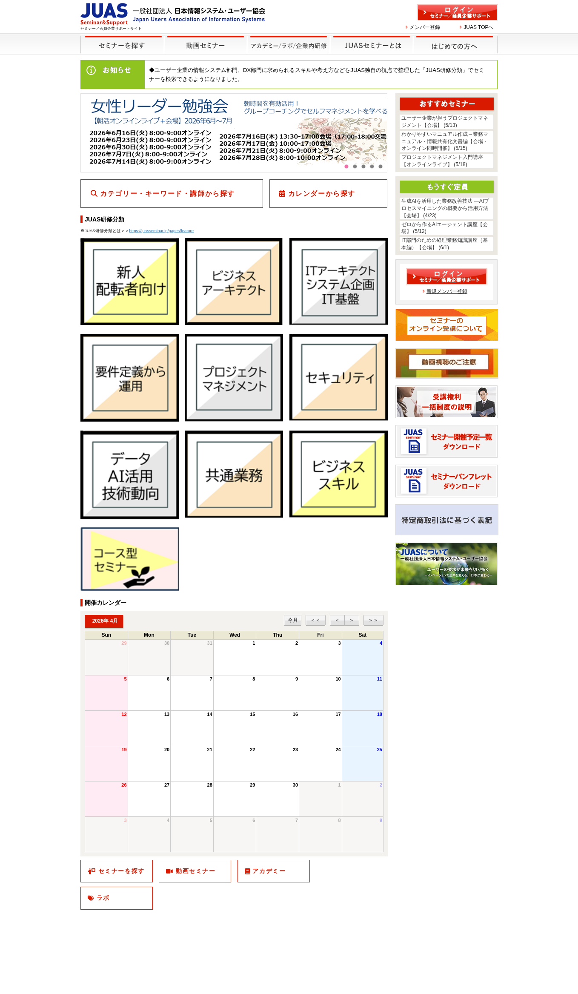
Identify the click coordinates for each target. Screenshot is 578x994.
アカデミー (269, 871)
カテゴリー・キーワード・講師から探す (167, 193)
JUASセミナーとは (370, 39)
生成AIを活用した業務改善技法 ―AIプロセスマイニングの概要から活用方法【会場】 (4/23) (445, 208)
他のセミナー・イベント (287, 39)
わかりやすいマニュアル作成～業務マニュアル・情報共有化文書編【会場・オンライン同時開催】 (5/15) (444, 141)
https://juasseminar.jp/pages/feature (161, 230)
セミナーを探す (120, 39)
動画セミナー (196, 871)
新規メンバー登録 (446, 291)
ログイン (457, 12)
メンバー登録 (424, 27)
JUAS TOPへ (478, 27)
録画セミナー (205, 44)
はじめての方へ (454, 39)
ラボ (103, 897)
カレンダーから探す (321, 193)
